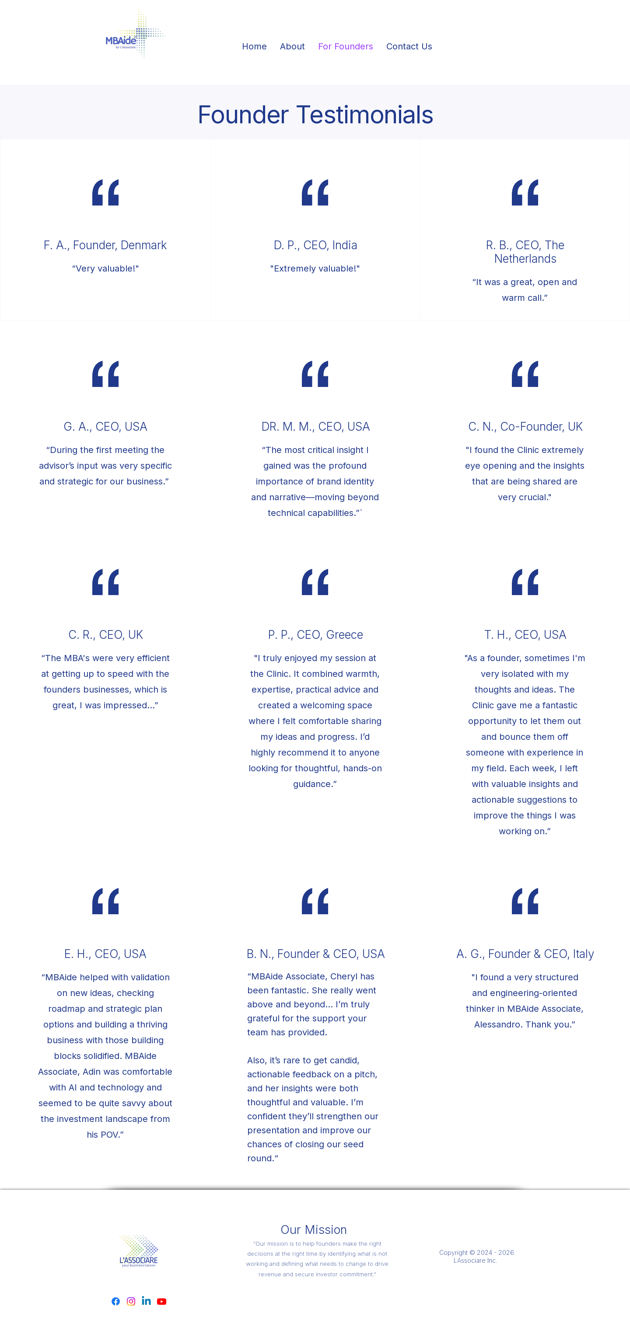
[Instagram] (131, 1301)
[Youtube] (161, 1301)
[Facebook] (115, 1301)
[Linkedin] (146, 1301)
